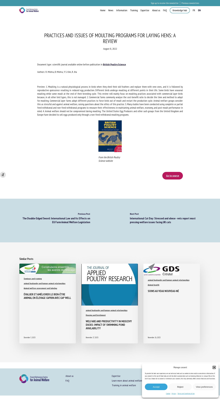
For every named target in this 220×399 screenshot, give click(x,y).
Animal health (153, 285)
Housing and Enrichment (96, 315)
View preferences (204, 387)
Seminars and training (33, 278)
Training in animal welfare (124, 385)
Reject (180, 387)
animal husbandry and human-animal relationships (44, 283)
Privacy (174, 393)
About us (70, 376)
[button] (214, 367)
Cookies (168, 393)
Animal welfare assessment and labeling (40, 288)
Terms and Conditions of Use (186, 393)
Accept (156, 387)
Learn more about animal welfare (127, 380)
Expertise (116, 376)
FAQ (67, 380)
